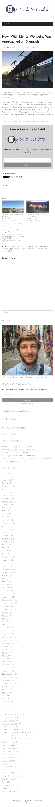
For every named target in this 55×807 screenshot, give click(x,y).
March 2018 (6, 591)
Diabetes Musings (8, 757)
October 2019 (7, 535)
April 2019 (5, 554)
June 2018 (5, 582)
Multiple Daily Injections (10, 776)
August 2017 (6, 612)
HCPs (37, 249)
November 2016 (8, 640)
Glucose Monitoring (9, 767)
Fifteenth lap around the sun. (21, 446)
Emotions (31, 249)
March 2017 (6, 628)
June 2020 (5, 511)
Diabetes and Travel (9, 742)
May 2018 (5, 585)
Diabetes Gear (7, 754)
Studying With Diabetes (10, 785)
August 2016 (6, 649)
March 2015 (6, 702)
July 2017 (5, 615)
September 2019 (8, 538)
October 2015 (7, 680)
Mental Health (44, 249)
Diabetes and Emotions (17, 246)
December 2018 (8, 563)
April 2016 (5, 662)
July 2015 (5, 689)
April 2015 (5, 699)
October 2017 (7, 606)
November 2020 (8, 495)
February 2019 (7, 557)
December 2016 (8, 637)
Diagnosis (5, 249)
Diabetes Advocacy (8, 720)
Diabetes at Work (8, 745)
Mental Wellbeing (7, 251)
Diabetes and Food (8, 727)
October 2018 (7, 569)
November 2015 (8, 677)
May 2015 (5, 696)
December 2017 (8, 600)
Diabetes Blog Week (9, 748)
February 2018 (7, 594)
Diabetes (17, 249)
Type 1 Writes (11, 419)
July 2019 (5, 545)
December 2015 (8, 674)
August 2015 (6, 686)
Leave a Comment (30, 47)
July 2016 (5, 652)
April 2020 (5, 517)
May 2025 (5, 474)
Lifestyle (16, 803)
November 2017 (8, 603)
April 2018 (5, 588)
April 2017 (5, 625)
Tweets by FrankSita (9, 434)
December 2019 (8, 529)
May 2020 (5, 514)
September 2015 (8, 683)
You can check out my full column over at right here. (25, 122)
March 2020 (6, 520)
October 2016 (7, 643)
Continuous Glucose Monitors (12, 714)
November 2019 (8, 532)
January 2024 (6, 477)
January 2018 (6, 597)
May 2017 (5, 622)
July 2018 (5, 578)
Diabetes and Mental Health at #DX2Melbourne (36, 215)
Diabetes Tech (7, 760)
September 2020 (8, 501)
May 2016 (5, 659)
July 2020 (5, 508)
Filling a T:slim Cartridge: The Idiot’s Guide (22, 449)
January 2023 (6, 480)
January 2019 (6, 560)
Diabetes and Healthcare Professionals (38, 246)
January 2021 (6, 489)
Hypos (4, 770)
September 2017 (8, 609)
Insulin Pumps (7, 773)
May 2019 (5, 551)
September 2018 (8, 572)
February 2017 (7, 631)
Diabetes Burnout (8, 751)
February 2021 (7, 486)
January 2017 (6, 634)
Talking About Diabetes (10, 791)
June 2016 (5, 655)
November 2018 (8, 566)
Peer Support (7, 779)
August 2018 (6, 575)
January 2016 (6, 671)
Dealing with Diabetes (9, 717)
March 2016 (6, 665)
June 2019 (5, 548)
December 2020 (8, 492)
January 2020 (6, 526)
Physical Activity (7, 782)
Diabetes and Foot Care (10, 730)
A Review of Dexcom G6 (16, 461)
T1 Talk (4, 788)
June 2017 (5, 618)
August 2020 (6, 505)
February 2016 (7, 668)
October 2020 (7, 498)
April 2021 (5, 483)
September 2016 (8, 646)
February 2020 (7, 523)
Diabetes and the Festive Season (13, 736)
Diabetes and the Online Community (15, 739)
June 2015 (5, 692)
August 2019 (6, 541)
